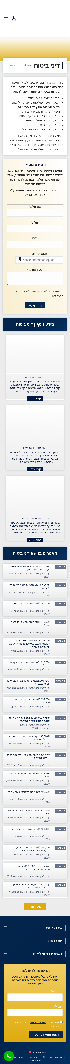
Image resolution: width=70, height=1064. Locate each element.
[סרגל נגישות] (14, 18)
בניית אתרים (41, 1052)
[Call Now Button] (9, 1056)
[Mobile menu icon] (6, 18)
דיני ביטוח (60, 566)
